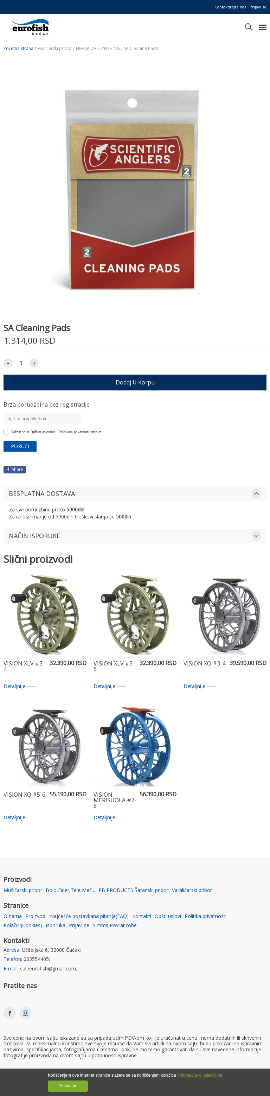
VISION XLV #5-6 (114, 667)
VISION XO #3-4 (204, 664)
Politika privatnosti (205, 916)
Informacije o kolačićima (199, 1075)
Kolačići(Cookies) (23, 926)
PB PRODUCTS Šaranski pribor (133, 890)
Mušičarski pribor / (56, 48)
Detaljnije (20, 686)
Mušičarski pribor (23, 890)
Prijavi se (258, 7)
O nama (13, 916)
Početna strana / (20, 48)
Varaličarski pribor (192, 890)
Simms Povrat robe (115, 926)
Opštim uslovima (43, 431)
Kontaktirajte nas (230, 7)
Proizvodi (35, 916)
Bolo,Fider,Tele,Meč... (70, 890)
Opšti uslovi (168, 916)
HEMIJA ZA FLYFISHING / (99, 48)
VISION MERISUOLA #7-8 (115, 800)
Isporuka (55, 926)
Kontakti (141, 916)
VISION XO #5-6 (24, 795)
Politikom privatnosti (74, 431)
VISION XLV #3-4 (24, 667)
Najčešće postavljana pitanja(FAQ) (89, 916)
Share (14, 469)
